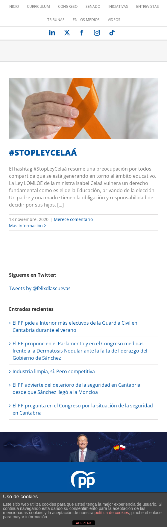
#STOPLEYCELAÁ (43, 152)
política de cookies (112, 512)
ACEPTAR (83, 523)
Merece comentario (73, 219)
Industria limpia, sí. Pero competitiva (54, 371)
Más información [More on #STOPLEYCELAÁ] (26, 225)
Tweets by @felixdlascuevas (40, 288)
